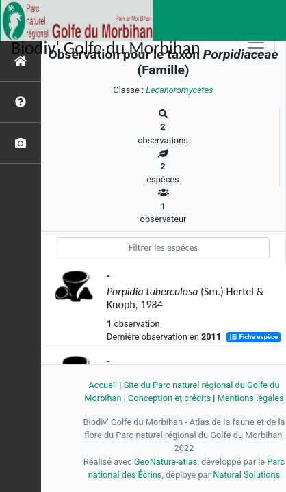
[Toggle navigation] (256, 48)
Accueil (102, 385)
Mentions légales (251, 398)
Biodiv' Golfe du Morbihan (105, 48)
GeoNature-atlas (166, 461)
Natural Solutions (246, 474)
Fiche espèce (253, 337)
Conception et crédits (169, 398)
